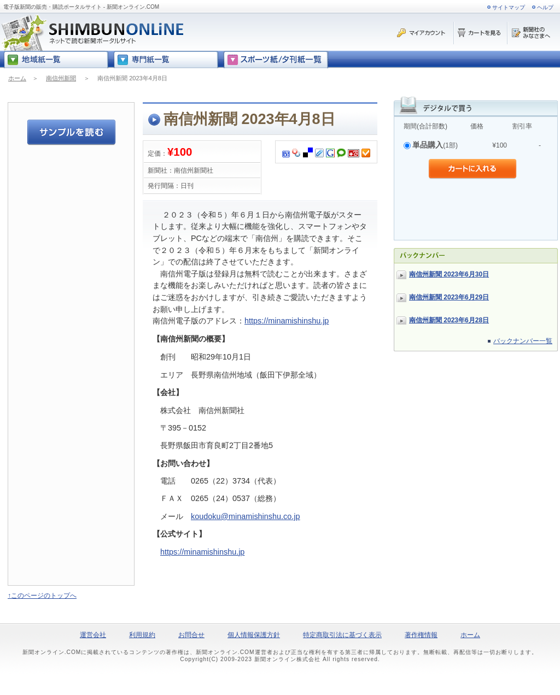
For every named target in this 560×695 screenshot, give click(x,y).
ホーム (17, 78)
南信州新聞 (61, 78)
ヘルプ (545, 7)
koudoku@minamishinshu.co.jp (245, 516)
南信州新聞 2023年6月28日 (449, 320)
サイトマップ (508, 7)
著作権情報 (421, 635)
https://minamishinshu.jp (286, 320)
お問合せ (191, 635)
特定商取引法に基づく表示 (342, 635)
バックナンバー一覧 (522, 341)
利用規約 (142, 635)
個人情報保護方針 (254, 635)
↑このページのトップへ (42, 595)
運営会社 (93, 635)
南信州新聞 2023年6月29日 (449, 297)
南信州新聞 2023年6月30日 (449, 274)
